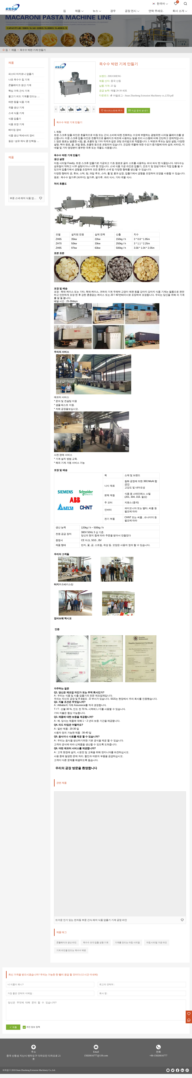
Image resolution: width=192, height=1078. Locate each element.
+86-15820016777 (158, 1059)
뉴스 (95, 10)
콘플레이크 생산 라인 (66, 945)
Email (96, 1056)
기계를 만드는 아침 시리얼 (127, 945)
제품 (78, 10)
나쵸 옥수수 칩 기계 (18, 79)
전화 (158, 1056)
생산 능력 (61, 530)
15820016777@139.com (96, 1059)
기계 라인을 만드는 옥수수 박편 (71, 953)
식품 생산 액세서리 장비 (21, 135)
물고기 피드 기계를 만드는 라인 (25, 96)
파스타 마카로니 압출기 (21, 74)
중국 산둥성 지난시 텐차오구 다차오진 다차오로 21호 (33, 1061)
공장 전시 (130, 10)
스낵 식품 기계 (16, 113)
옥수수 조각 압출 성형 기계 (95, 945)
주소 (33, 1056)
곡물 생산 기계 (16, 107)
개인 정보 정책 (36, 1031)
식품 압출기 (14, 118)
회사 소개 (178, 10)
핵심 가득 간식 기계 (18, 90)
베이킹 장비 (14, 130)
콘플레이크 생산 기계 (19, 85)
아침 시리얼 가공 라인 (156, 945)
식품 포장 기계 (16, 124)
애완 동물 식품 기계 (18, 102)
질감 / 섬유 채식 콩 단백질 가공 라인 (26, 141)
